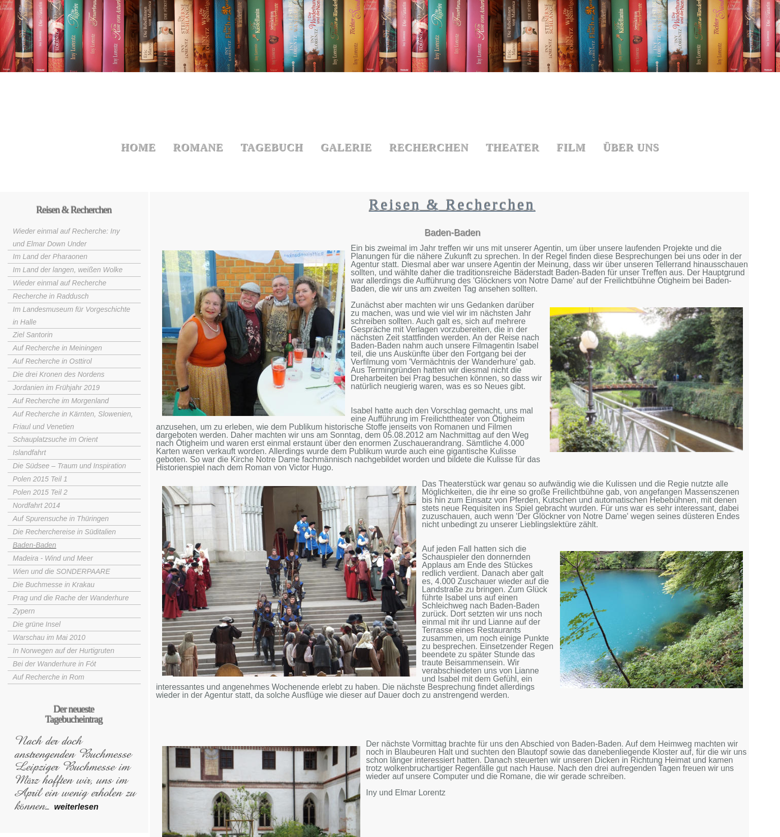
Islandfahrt (29, 452)
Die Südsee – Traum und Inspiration (69, 466)
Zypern (24, 611)
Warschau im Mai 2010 (49, 637)
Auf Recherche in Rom (48, 677)
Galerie (346, 147)
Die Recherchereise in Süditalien (64, 532)
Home (138, 147)
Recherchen (429, 147)
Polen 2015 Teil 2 (40, 492)
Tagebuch (271, 147)
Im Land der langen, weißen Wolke (67, 270)
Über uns (631, 147)
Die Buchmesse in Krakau (54, 585)
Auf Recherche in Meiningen (57, 348)
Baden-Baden (34, 545)
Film (570, 147)
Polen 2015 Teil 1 (40, 479)
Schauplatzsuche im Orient (55, 439)
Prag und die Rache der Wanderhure (71, 598)
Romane (198, 147)
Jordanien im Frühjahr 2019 (56, 387)
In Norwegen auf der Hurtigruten (63, 651)
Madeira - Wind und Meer (53, 558)
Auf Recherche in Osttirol (52, 361)
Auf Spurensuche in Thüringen (61, 518)
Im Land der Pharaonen (50, 256)
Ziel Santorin (33, 335)
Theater (512, 147)
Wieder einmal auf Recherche (59, 283)
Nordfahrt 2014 (36, 505)
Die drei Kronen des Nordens (59, 374)
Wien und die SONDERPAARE (61, 571)
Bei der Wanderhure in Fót (54, 664)
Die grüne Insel (36, 624)
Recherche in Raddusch (50, 296)
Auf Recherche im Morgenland (61, 401)
